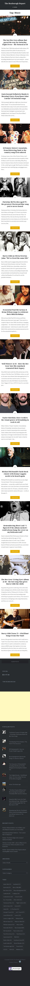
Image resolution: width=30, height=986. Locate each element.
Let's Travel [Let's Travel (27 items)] (20, 912)
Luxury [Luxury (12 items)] (18, 915)
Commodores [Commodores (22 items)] (8, 896)
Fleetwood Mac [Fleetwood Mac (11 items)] (8, 903)
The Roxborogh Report (15, 3)
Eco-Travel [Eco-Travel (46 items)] (7, 899)
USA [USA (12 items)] (11, 949)
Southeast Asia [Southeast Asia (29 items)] (19, 940)
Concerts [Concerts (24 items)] (18, 896)
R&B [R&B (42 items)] (16, 937)
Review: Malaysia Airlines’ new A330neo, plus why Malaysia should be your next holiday (13, 828)
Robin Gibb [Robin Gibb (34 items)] (7, 940)
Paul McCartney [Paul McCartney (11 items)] (8, 934)
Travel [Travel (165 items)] (19, 946)
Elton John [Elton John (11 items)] (18, 899)
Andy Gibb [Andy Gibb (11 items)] (7, 884)
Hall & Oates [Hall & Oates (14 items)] (7, 906)
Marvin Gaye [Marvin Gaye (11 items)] (8, 921)
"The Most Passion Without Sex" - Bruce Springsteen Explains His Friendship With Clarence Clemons (18, 791)
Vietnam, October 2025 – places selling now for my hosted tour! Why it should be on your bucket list (14, 844)
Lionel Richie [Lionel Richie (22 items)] (8, 915)
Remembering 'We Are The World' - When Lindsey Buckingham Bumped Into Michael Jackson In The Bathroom (18, 813)
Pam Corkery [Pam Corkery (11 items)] (18, 931)
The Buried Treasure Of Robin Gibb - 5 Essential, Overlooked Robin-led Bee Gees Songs (18, 734)
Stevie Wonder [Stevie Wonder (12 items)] (19, 943)
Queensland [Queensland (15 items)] (7, 937)
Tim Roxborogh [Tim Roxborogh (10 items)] (8, 946)
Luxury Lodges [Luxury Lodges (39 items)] (8, 918)
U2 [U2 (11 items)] (5, 949)
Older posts (15, 661)
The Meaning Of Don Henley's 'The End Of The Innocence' (18, 742)
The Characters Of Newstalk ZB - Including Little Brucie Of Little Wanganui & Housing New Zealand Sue (17, 766)
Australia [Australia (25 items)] (7, 887)
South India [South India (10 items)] (7, 943)
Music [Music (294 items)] (19, 924)
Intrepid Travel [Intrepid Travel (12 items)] (8, 912)
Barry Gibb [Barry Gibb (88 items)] (17, 887)
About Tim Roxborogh (15, 784)
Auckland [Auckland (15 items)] (16, 884)
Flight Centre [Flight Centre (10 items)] (21, 903)
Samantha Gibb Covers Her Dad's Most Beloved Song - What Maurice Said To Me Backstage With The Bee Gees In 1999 (18, 802)
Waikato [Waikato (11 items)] (19, 949)
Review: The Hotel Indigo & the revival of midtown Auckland (12, 838)
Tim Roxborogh (8, 681)
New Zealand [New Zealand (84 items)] (19, 927)
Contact (11, 962)
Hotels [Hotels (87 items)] (18, 906)
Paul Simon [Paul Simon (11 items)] (20, 934)
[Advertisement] (15, 706)
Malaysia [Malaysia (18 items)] (19, 918)
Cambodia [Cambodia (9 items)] (6, 893)
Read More (15, 66)
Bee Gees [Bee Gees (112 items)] (7, 890)
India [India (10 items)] (5, 909)
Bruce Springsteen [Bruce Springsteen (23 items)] (20, 890)
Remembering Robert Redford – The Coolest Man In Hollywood (14, 833)
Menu (15, 7)
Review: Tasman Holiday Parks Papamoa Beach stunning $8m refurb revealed (14, 850)
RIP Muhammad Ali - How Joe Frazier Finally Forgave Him (16, 750)
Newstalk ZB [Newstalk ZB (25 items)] (8, 927)
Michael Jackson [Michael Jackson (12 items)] (8, 924)
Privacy (16, 962)
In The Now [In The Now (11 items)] (14, 909)
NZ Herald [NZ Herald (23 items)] (7, 931)
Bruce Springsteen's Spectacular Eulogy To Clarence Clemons (17, 757)
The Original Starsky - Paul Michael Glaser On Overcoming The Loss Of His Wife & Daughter (18, 777)
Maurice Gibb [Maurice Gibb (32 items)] (19, 921)
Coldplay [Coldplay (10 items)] (16, 893)
